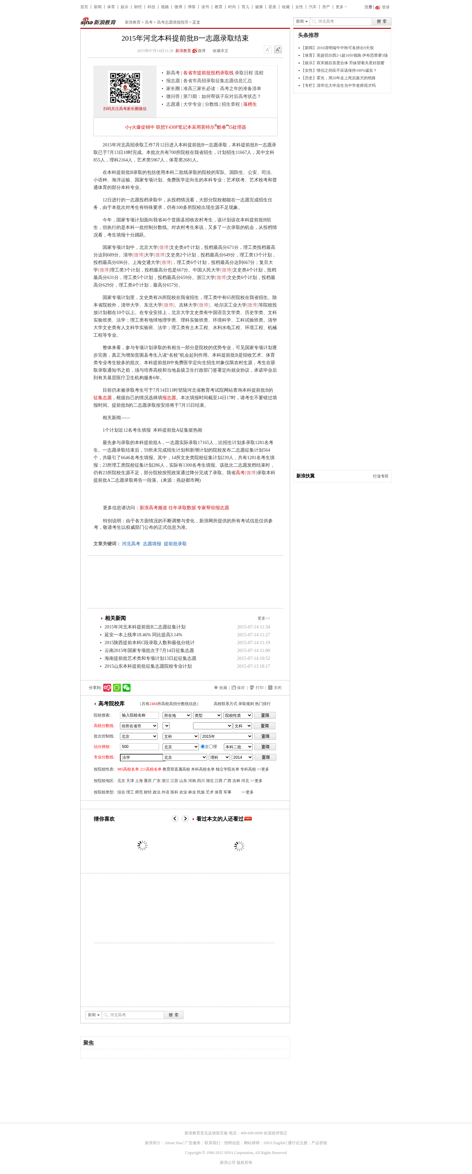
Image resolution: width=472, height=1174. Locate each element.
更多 (340, 7)
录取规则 (246, 703)
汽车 (313, 7)
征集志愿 (102, 397)
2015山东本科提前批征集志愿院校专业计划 (148, 666)
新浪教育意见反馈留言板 (206, 1133)
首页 (84, 7)
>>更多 (263, 769)
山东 (183, 780)
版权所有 (244, 1162)
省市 (166, 725)
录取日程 (244, 72)
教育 (219, 7)
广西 (227, 780)
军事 (227, 792)
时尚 (232, 7)
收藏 (286, 7)
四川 (201, 780)
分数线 (212, 104)
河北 (245, 780)
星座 (272, 7)
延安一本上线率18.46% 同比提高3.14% (143, 634)
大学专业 (192, 104)
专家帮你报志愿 (213, 507)
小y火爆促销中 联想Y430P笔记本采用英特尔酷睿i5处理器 (185, 127)
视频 (165, 7)
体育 (111, 7)
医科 (174, 792)
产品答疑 (319, 1143)
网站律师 (252, 1143)
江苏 (174, 780)
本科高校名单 (203, 769)
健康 (259, 7)
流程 (259, 72)
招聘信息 (232, 1143)
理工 (130, 792)
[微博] (164, 247)
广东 (157, 780)
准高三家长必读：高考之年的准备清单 (222, 88)
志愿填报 (152, 543)
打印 (260, 687)
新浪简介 (153, 1143)
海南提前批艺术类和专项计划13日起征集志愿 (150, 658)
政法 (157, 792)
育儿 (245, 7)
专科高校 (248, 769)
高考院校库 (111, 703)
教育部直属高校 (176, 769)
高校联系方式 (225, 703)
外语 (165, 792)
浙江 (165, 780)
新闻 (98, 7)
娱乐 (124, 7)
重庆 (148, 780)
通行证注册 (297, 1143)
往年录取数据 (182, 507)
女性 (299, 7)
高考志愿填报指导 (172, 22)
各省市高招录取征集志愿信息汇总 (217, 80)
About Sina (173, 1143)
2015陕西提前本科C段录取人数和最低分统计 (150, 642)
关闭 (278, 687)
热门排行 (263, 703)
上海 (139, 780)
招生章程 (231, 104)
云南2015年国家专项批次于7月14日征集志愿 (149, 650)
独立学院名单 (227, 769)
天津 (130, 780)
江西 (219, 780)
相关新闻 (115, 618)
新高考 (173, 72)
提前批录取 (175, 543)
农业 (183, 792)
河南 (192, 780)
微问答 (173, 96)
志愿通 (173, 104)
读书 (205, 7)
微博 (178, 7)
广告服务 (193, 1143)
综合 (121, 792)
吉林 (236, 780)
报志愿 (173, 80)
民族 (201, 792)
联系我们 (212, 1143)
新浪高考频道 (153, 507)
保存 (241, 687)
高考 (149, 22)
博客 (192, 7)
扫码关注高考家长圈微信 (125, 108)
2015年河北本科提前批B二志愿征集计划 (145, 626)
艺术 (210, 792)
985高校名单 (128, 769)
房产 (326, 7)
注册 (368, 7)
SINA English (274, 1143)
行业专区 (381, 476)
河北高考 (131, 543)
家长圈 (173, 88)
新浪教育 (133, 22)
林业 (192, 792)
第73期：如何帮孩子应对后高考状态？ (222, 96)
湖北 (210, 780)
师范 (139, 792)
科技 (151, 7)
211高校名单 (151, 769)
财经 (138, 7)
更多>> (264, 618)
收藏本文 (220, 50)
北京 (121, 780)
